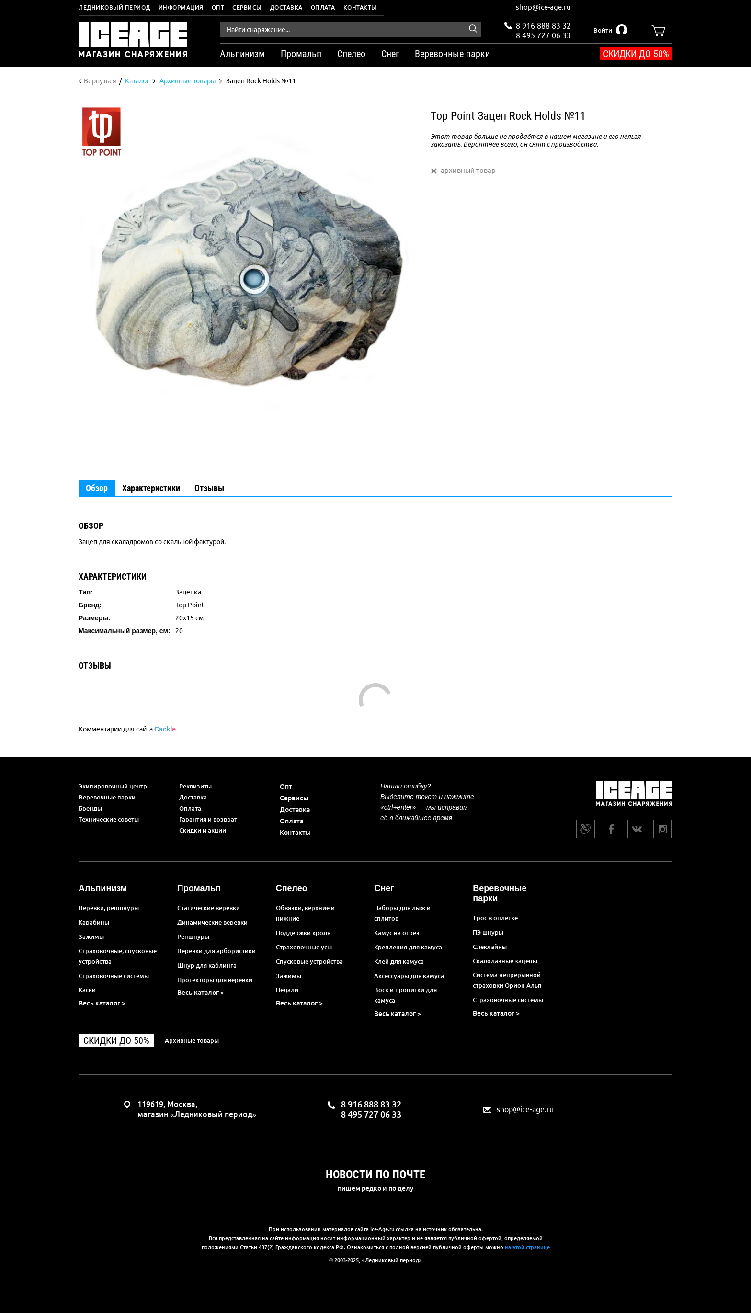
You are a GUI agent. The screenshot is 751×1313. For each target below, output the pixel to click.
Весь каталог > (102, 1003)
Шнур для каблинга (207, 965)
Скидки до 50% (636, 53)
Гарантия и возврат (208, 819)
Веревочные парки (107, 797)
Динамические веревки (212, 922)
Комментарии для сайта (127, 729)
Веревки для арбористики (216, 951)
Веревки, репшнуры (109, 907)
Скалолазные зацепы (505, 961)
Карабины (94, 922)
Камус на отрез (397, 932)
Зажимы (91, 936)
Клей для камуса (399, 961)
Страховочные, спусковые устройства (118, 956)
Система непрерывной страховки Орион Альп (507, 980)
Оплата (323, 7)
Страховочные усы (304, 947)
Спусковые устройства (309, 961)
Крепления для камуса (408, 947)
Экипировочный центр (113, 786)
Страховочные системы (114, 975)
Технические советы (109, 819)
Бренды (90, 808)
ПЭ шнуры (488, 932)
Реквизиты (195, 786)
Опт (218, 7)
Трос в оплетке (495, 917)
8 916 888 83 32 (543, 25)
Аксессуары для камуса (409, 975)
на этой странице (527, 1247)
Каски (87, 989)
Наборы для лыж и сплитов (402, 913)
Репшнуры (193, 936)
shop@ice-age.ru (543, 7)
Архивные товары (192, 1040)
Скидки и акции (202, 830)
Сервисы (247, 7)
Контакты (360, 7)
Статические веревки (208, 907)
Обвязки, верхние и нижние (305, 913)
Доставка (286, 7)
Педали (287, 989)
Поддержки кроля (303, 932)
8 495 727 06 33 (543, 34)
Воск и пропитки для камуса (405, 995)
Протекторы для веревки (214, 979)
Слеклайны (490, 946)
